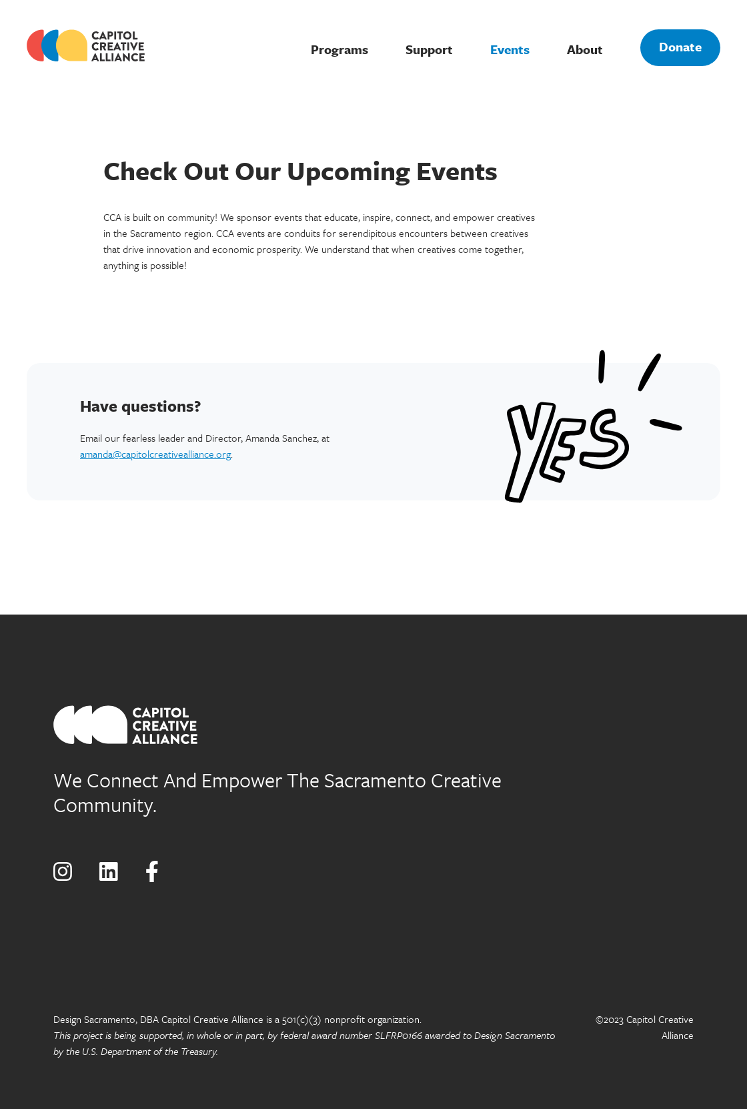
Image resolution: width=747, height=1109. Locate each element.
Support (429, 49)
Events (510, 49)
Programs (339, 49)
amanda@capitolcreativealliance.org (155, 453)
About (585, 49)
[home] (96, 45)
